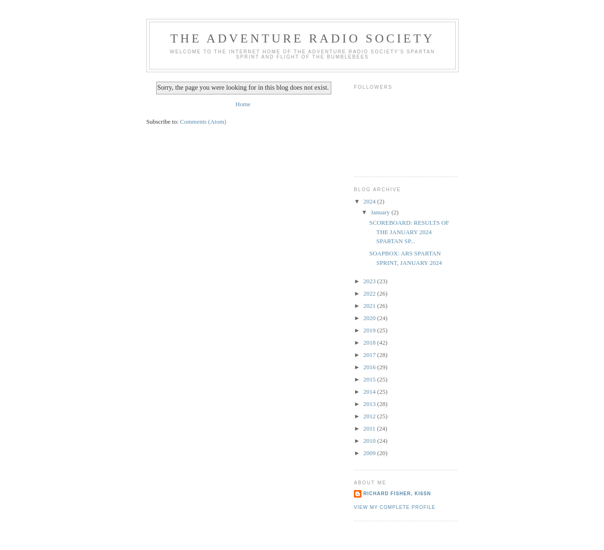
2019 (370, 330)
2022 (370, 293)
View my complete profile (395, 507)
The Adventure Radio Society (302, 38)
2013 (370, 403)
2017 (370, 354)
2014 (370, 391)
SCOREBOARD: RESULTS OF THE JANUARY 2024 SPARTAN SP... (409, 232)
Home (243, 104)
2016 (370, 367)
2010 (370, 440)
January (381, 212)
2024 (370, 201)
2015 (370, 379)
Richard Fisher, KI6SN (397, 493)
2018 (370, 342)
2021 (370, 305)
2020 (370, 318)
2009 (370, 453)
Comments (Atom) (203, 121)
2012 (370, 416)
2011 (370, 428)
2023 (370, 281)
